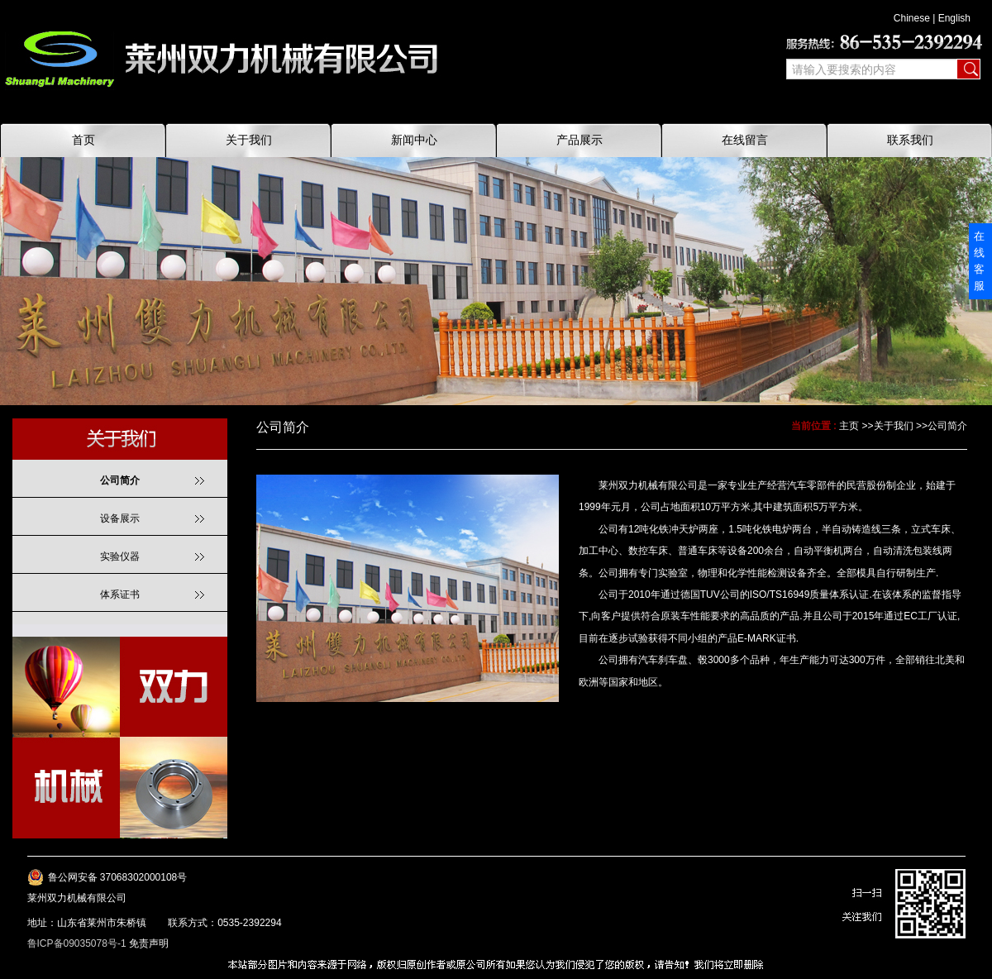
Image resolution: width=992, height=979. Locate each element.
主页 (849, 426)
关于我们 (893, 426)
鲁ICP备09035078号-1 (76, 943)
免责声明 (149, 943)
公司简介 (947, 426)
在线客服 (979, 261)
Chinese (912, 18)
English (954, 18)
